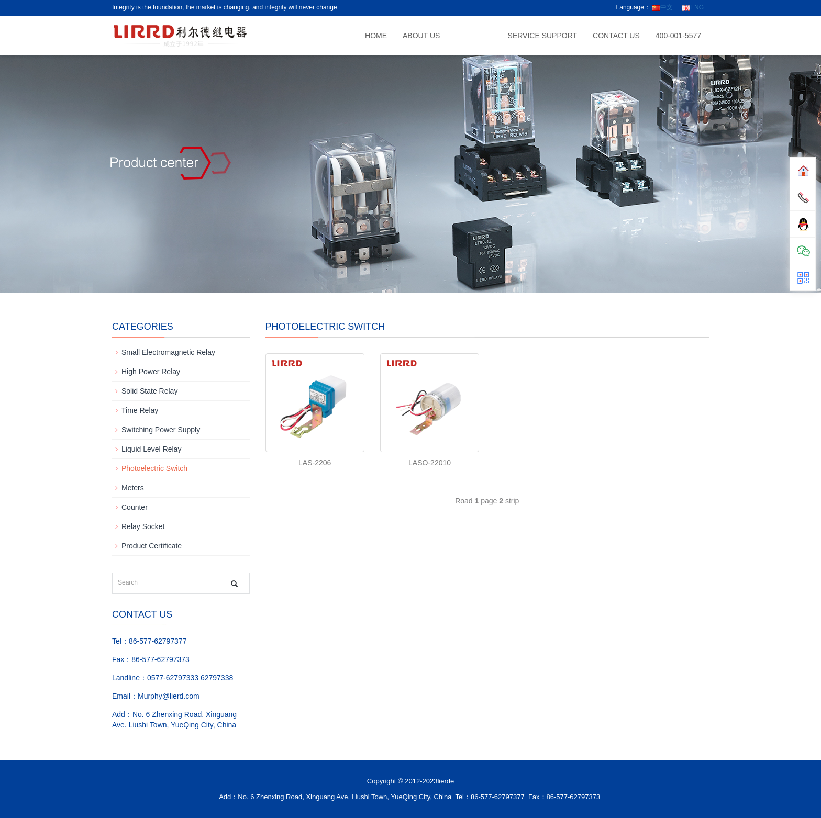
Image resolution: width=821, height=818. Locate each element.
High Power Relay (150, 371)
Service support (543, 35)
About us (421, 35)
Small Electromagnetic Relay (168, 352)
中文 (662, 7)
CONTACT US (616, 35)
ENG (693, 7)
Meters (132, 488)
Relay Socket (142, 526)
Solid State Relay (149, 391)
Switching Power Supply (160, 429)
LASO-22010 (429, 462)
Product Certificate (151, 546)
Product (474, 35)
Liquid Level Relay (151, 449)
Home (376, 35)
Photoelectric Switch (154, 468)
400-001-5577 (678, 35)
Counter (134, 507)
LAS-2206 (314, 462)
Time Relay (139, 410)
